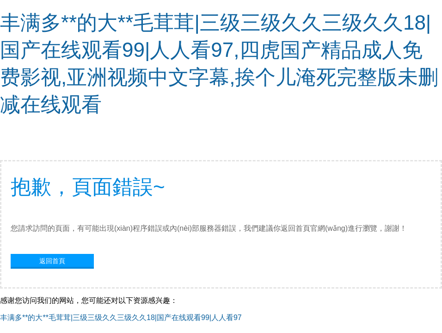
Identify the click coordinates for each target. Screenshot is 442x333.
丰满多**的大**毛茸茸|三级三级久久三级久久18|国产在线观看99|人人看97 (121, 317)
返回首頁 (52, 261)
